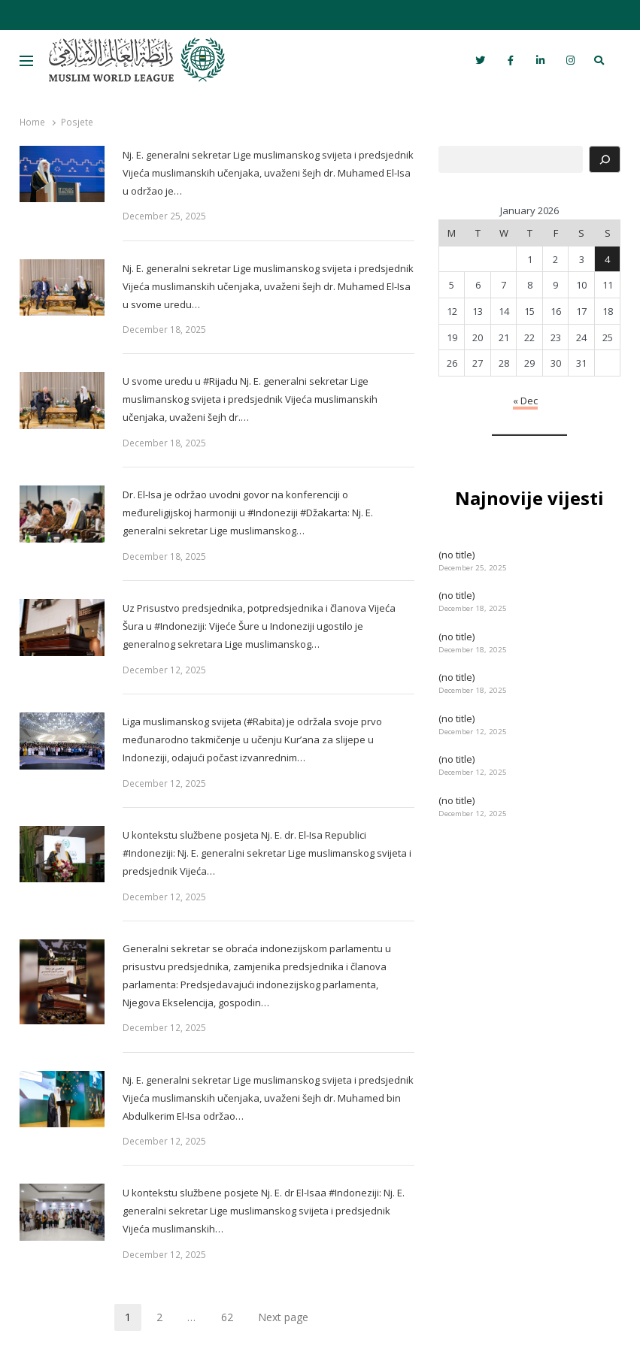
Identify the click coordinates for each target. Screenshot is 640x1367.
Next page (283, 1317)
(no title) (456, 554)
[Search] (604, 159)
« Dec (525, 400)
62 (232, 1319)
